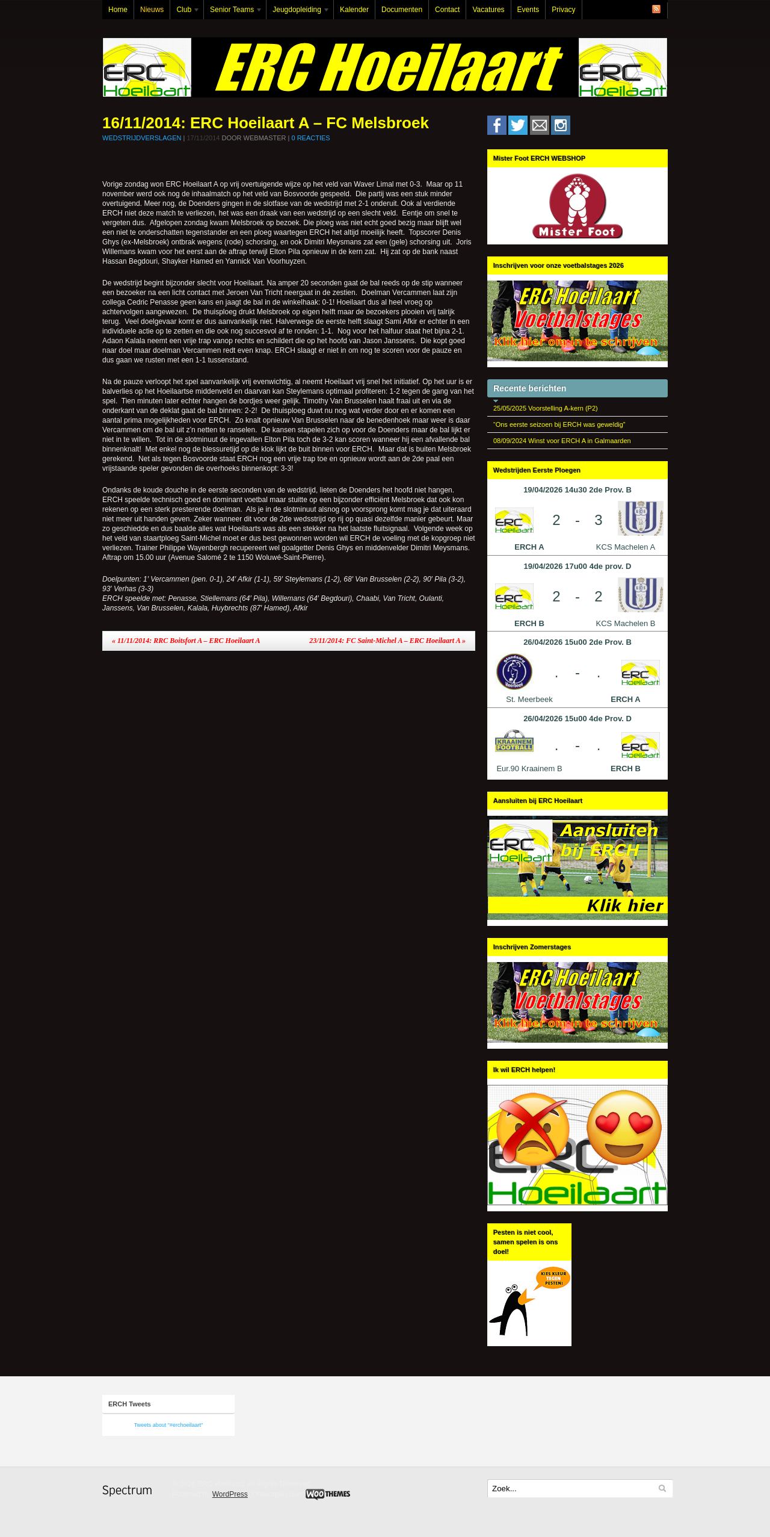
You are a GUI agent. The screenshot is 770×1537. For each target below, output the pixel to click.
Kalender (354, 9)
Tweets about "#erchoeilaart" (168, 1425)
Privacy (563, 9)
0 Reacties (310, 137)
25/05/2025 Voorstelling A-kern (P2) (545, 408)
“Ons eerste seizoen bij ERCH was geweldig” (559, 424)
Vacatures (488, 9)
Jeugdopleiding (298, 12)
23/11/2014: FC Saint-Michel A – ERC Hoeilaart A (387, 640)
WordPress (230, 1494)
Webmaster (265, 137)
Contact (447, 9)
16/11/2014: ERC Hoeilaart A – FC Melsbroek (265, 123)
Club (185, 12)
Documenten (401, 9)
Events (528, 9)
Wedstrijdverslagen (141, 137)
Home (118, 9)
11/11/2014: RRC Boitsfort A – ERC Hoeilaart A (186, 640)
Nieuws (152, 9)
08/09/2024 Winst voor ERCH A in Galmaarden (562, 440)
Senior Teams (233, 12)
